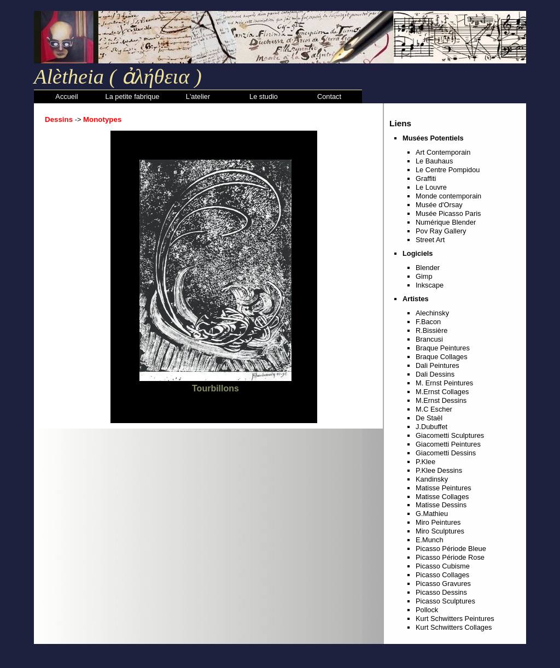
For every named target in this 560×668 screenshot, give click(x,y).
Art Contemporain (443, 152)
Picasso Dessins (441, 592)
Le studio (263, 96)
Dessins (59, 119)
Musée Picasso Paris (448, 213)
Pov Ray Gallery (441, 231)
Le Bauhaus (434, 161)
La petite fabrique (133, 96)
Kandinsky (432, 479)
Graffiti (426, 178)
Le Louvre (431, 187)
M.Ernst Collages (442, 392)
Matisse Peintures (443, 488)
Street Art (430, 240)
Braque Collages (442, 357)
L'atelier (198, 96)
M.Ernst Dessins (441, 400)
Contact (329, 96)
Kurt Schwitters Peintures (455, 618)
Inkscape (430, 285)
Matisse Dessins (441, 505)
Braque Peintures (443, 348)
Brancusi (429, 339)
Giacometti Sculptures (450, 435)
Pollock (427, 610)
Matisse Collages (442, 497)
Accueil (66, 96)
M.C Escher (434, 409)
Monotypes (102, 119)
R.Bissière (431, 330)
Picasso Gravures (443, 583)
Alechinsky (432, 313)
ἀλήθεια (152, 76)
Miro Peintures (438, 522)
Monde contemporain (448, 196)
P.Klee (425, 462)
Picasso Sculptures (445, 601)
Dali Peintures (437, 365)
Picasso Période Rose (450, 557)
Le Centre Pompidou (448, 170)
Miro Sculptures (440, 531)
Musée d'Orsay (439, 205)
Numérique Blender (446, 222)
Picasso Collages (442, 575)
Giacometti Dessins (446, 453)
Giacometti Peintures (448, 444)
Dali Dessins (435, 374)
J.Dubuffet (431, 427)
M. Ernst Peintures (444, 383)
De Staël (429, 418)
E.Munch (430, 540)
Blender (428, 267)
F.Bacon (428, 322)
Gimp (424, 276)
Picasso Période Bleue (451, 548)
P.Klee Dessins (439, 470)
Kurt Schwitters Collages (454, 627)
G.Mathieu (432, 513)
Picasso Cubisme (443, 566)
